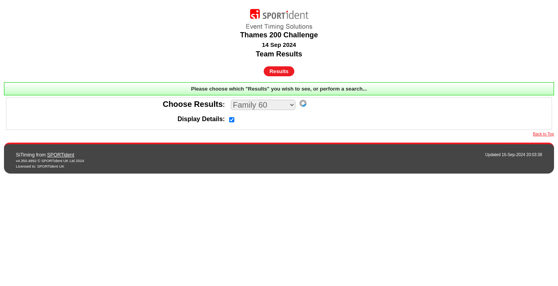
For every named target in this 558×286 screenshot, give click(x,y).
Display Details (200, 119)
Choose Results (193, 104)
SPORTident (60, 155)
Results (279, 71)
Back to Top (543, 134)
